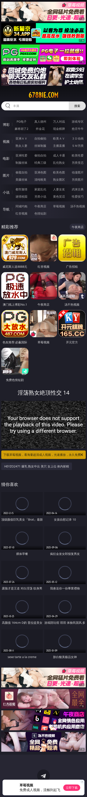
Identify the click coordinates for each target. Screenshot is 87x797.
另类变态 (78, 163)
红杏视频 (21, 213)
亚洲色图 (40, 172)
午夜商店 (40, 206)
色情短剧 (40, 213)
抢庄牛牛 (78, 129)
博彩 (6, 124)
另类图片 (78, 179)
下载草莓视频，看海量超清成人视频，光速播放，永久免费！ (43, 454)
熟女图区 (59, 179)
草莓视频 (59, 206)
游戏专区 (78, 121)
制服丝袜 (21, 163)
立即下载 (72, 788)
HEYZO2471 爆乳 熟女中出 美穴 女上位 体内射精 (36, 466)
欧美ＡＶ (59, 138)
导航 (6, 209)
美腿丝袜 (21, 179)
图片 (6, 175)
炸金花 (40, 129)
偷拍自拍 (40, 155)
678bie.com (43, 95)
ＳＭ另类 (78, 146)
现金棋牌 (59, 129)
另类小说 (40, 196)
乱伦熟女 (59, 163)
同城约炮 (21, 206)
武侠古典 (78, 189)
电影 (6, 158)
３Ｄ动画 (78, 138)
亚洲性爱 (21, 155)
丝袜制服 (40, 146)
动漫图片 (78, 172)
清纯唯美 (40, 179)
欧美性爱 (78, 155)
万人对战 (59, 121)
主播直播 (59, 146)
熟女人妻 (21, 146)
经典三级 (40, 163)
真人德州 (40, 121)
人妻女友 (59, 189)
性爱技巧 (78, 196)
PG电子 (22, 121)
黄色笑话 (59, 196)
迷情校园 (21, 196)
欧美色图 (59, 172)
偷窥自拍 (21, 172)
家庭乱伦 (40, 189)
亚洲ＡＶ (21, 138)
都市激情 (21, 189)
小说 (6, 192)
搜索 (77, 106)
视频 (6, 141)
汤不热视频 (77, 206)
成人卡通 (59, 155)
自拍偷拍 (40, 138)
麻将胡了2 (21, 129)
